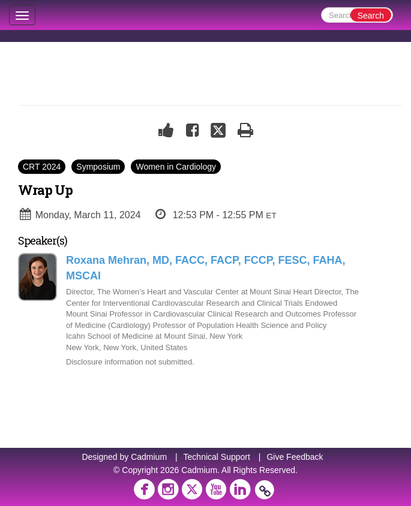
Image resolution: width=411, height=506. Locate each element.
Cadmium (149, 457)
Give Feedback (294, 457)
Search (371, 15)
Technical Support (217, 457)
